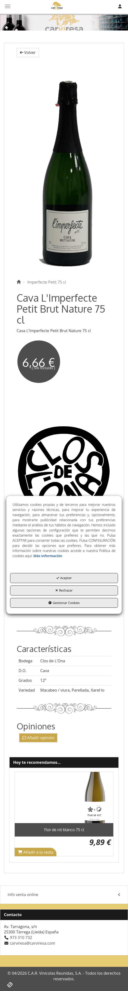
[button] (28, 52)
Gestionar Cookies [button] (64, 603)
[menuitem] (64, 894)
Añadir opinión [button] (38, 737)
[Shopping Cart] (36, 852)
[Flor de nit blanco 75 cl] (64, 797)
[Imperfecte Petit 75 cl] (64, 167)
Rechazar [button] (64, 590)
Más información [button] (47, 556)
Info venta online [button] (64, 895)
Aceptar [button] (64, 578)
